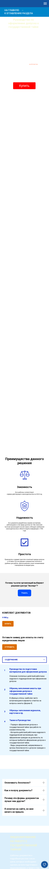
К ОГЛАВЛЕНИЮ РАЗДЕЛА (18, 13)
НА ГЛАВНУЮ (11, 10)
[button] (9, 647)
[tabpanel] (24, 709)
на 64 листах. (33, 64)
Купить (24, 85)
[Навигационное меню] (45, 3)
